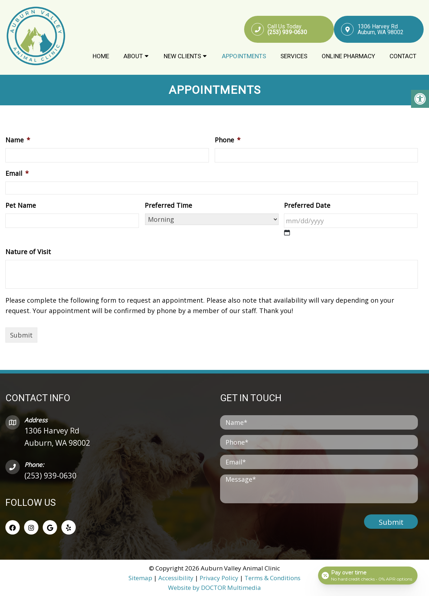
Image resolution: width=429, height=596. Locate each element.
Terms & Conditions (272, 577)
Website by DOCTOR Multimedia (214, 587)
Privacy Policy (220, 577)
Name (17, 140)
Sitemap (140, 577)
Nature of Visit (28, 252)
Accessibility (175, 577)
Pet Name (20, 205)
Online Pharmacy (348, 56)
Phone (228, 140)
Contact (403, 56)
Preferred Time (168, 205)
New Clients (182, 56)
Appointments (244, 56)
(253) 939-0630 (50, 475)
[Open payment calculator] (368, 575)
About (133, 56)
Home (101, 56)
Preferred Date (307, 205)
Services (293, 56)
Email (17, 173)
